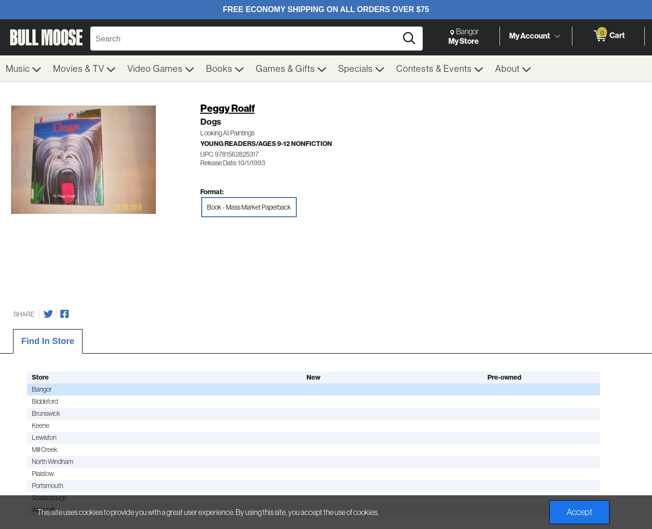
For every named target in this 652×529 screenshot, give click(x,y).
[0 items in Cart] (608, 36)
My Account (529, 35)
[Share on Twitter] (48, 314)
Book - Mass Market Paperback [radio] (249, 207)
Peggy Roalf (227, 108)
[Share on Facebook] (64, 314)
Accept (579, 511)
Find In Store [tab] (47, 341)
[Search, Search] (245, 38)
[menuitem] (23, 68)
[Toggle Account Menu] (557, 36)
